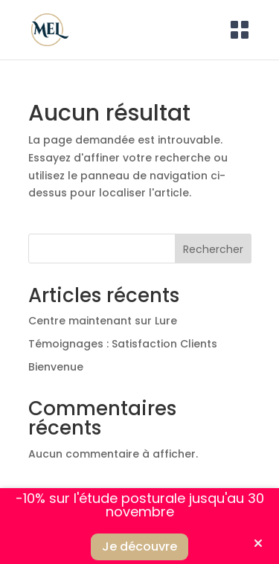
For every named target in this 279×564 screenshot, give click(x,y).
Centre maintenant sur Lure (102, 320)
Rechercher (213, 249)
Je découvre (139, 546)
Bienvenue (55, 366)
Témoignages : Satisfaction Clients (122, 343)
